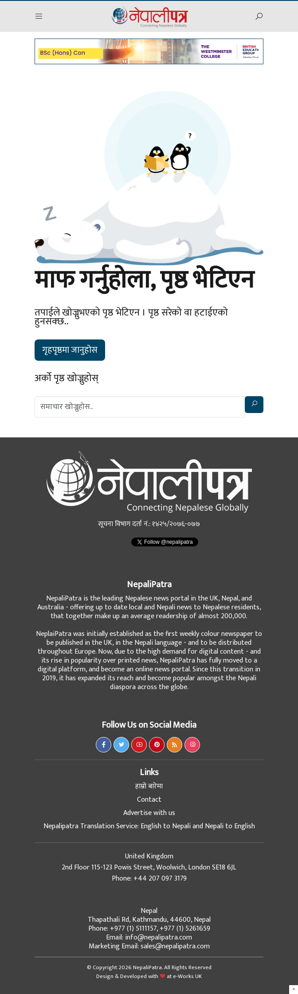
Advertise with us (149, 813)
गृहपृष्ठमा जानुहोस (70, 350)
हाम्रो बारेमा (149, 786)
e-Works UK (187, 976)
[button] (39, 16)
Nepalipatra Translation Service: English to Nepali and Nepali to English (149, 826)
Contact (149, 800)
